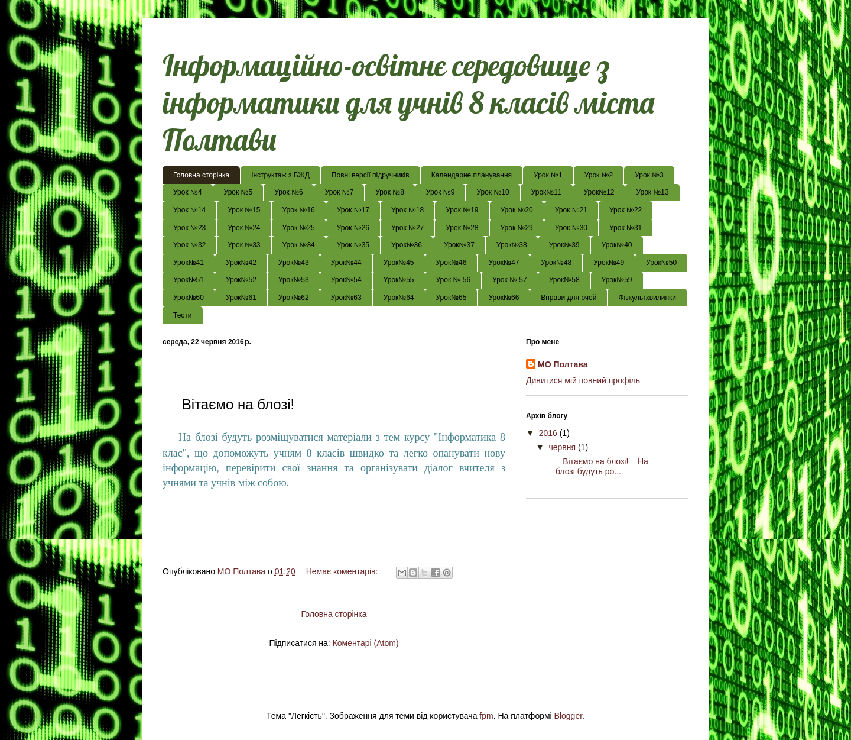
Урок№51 (188, 280)
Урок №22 (625, 210)
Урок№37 (459, 245)
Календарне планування (471, 175)
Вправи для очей (568, 297)
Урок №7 (339, 192)
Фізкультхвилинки (647, 297)
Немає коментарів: (343, 571)
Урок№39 (564, 245)
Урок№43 (293, 262)
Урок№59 (617, 280)
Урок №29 (517, 228)
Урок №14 (189, 210)
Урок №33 (244, 245)
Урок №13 (652, 192)
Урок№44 (346, 262)
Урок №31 (625, 228)
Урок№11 (546, 192)
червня (563, 447)
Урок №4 (187, 192)
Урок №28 (462, 228)
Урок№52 (241, 280)
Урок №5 (238, 192)
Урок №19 (462, 210)
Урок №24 (244, 228)
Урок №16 (298, 210)
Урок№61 (241, 297)
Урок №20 (517, 210)
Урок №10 (492, 192)
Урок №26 (353, 228)
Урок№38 (511, 245)
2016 (549, 433)
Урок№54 (346, 280)
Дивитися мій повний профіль (583, 380)
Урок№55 (399, 280)
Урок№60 (188, 297)
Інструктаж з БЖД (280, 175)
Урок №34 (298, 245)
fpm (486, 715)
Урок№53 (293, 280)
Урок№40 (617, 245)
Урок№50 (661, 262)
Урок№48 (556, 262)
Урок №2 (598, 175)
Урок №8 (389, 192)
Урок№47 (503, 262)
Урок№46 (451, 262)
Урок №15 (244, 210)
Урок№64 (399, 297)
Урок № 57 (509, 280)
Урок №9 (440, 192)
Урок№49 (608, 262)
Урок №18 (407, 210)
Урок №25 (298, 228)
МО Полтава (562, 364)
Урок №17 (353, 210)
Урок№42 (241, 262)
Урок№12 (599, 192)
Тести (182, 315)
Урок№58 (564, 280)
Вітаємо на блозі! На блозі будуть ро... (597, 466)
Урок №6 (288, 192)
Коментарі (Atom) (366, 643)
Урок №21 (571, 210)
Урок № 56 (453, 280)
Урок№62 (293, 297)
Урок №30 (571, 228)
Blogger (568, 715)
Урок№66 (503, 297)
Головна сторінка (201, 175)
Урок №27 (407, 228)
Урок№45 (399, 262)
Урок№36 (406, 245)
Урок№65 (451, 297)
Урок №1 (548, 175)
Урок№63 (346, 297)
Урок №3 (649, 175)
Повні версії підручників (371, 175)
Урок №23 (189, 228)
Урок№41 (188, 262)
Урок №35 (353, 245)
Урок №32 (189, 245)
